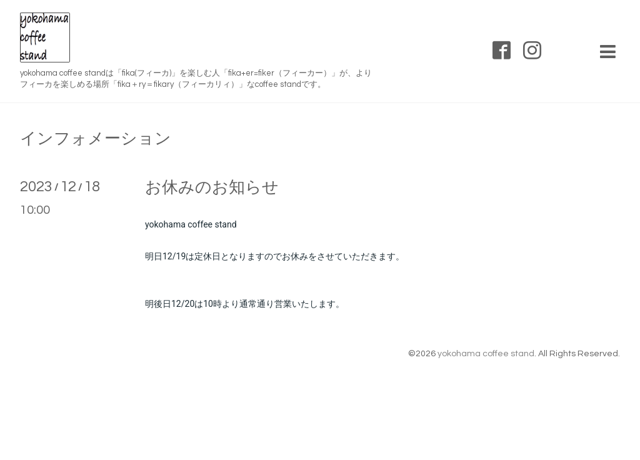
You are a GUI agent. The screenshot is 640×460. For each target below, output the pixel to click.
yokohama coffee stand (486, 353)
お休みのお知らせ (212, 187)
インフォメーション (95, 139)
